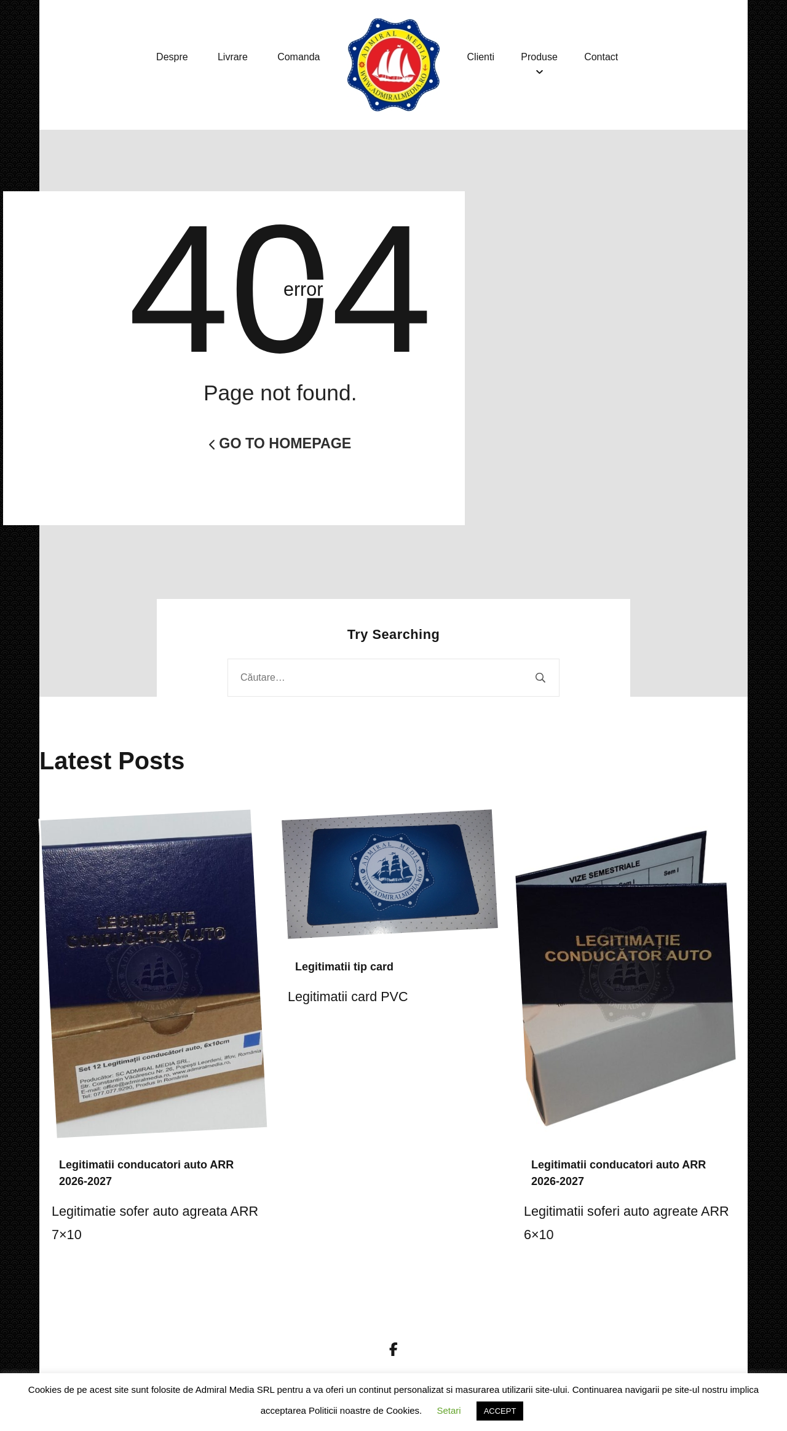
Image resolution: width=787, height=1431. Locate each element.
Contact (607, 57)
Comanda (298, 57)
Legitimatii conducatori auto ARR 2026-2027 (146, 1173)
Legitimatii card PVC (348, 996)
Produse (542, 57)
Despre (172, 57)
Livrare (233, 57)
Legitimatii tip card (344, 967)
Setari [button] (449, 1410)
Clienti (480, 57)
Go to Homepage (280, 443)
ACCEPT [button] (500, 1411)
